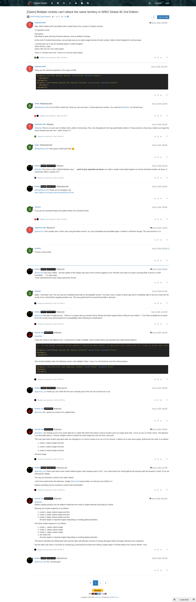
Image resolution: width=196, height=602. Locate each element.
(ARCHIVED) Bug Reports (40, 17)
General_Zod (39, 333)
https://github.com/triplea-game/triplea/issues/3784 (54, 193)
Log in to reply (163, 17)
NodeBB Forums (114, 597)
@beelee (50, 124)
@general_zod (40, 392)
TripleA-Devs (98, 597)
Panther (37, 166)
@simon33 (50, 227)
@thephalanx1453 (46, 103)
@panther (38, 336)
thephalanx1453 (40, 23)
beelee (37, 104)
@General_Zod (62, 388)
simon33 (38, 207)
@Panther (125, 107)
